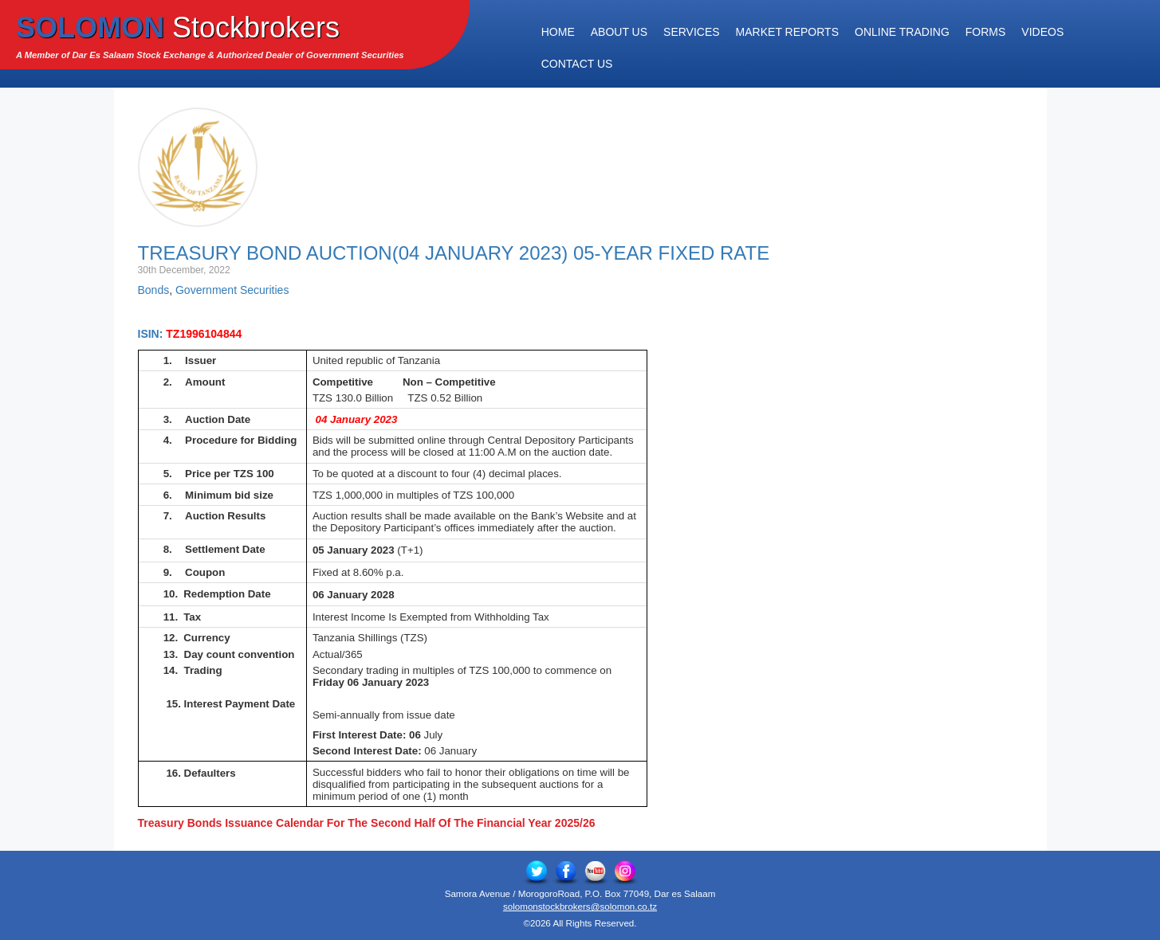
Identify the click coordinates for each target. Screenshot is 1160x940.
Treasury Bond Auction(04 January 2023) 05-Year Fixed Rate (454, 253)
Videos (1042, 31)
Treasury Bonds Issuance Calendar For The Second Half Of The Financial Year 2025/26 (367, 823)
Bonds (154, 290)
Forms (985, 31)
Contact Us (577, 63)
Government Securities (232, 290)
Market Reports (787, 31)
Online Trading (902, 31)
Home (558, 31)
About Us (619, 31)
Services (691, 31)
